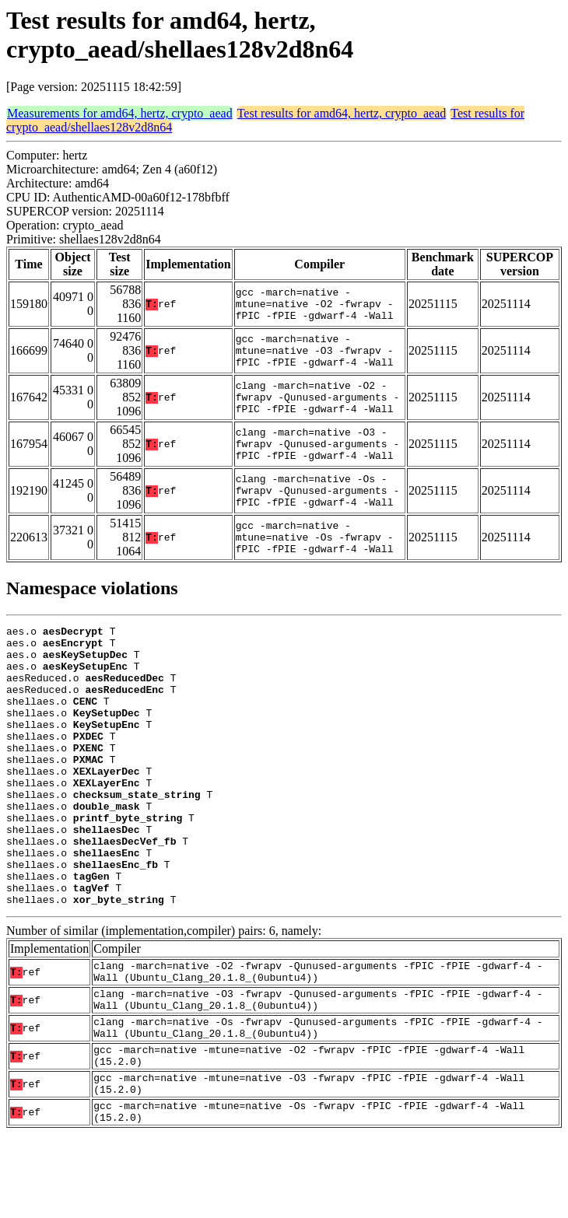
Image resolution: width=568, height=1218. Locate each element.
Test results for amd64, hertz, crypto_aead (342, 113)
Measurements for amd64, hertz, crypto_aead (120, 113)
